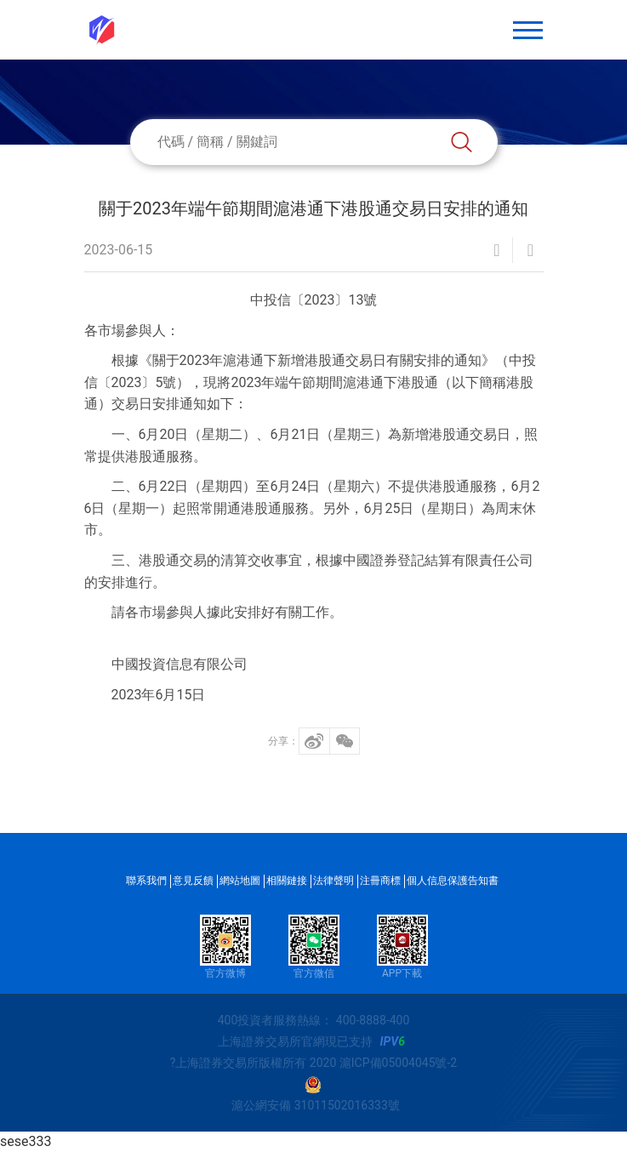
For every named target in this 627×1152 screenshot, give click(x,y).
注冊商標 (380, 881)
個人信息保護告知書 (453, 881)
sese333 (25, 1141)
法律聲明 (333, 881)
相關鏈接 (286, 881)
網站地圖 (239, 881)
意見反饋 (193, 881)
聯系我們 (146, 881)
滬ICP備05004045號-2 (398, 1062)
